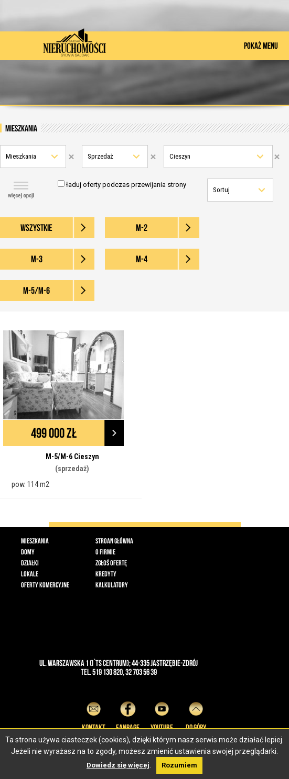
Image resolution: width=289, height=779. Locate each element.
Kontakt (93, 715)
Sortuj (221, 190)
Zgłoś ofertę (111, 563)
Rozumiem (179, 765)
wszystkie (36, 227)
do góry (196, 715)
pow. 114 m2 (30, 484)
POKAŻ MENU (261, 45)
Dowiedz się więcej (118, 765)
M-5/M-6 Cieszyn (72, 456)
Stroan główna (114, 541)
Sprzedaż (100, 156)
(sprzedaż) (72, 468)
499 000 (54, 433)
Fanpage (128, 715)
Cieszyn (179, 156)
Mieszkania (21, 156)
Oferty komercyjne (45, 585)
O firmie (105, 552)
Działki (30, 563)
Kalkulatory (111, 585)
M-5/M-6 (36, 290)
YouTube (162, 715)
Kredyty (105, 574)
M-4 (141, 259)
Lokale (29, 574)
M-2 (141, 227)
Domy (28, 552)
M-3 (36, 259)
